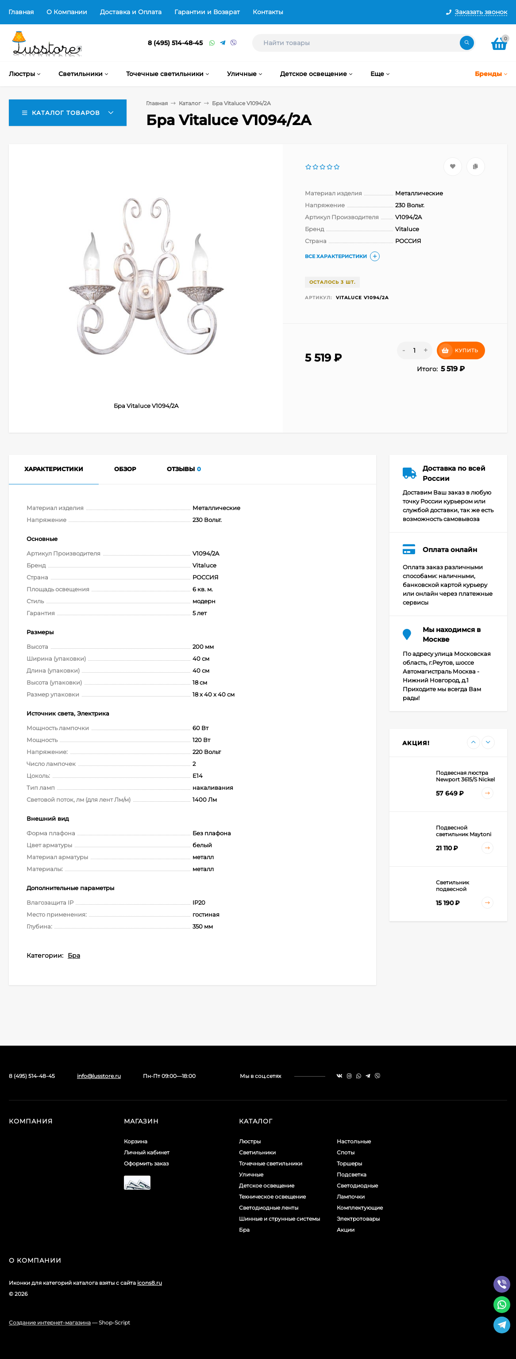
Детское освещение (266, 1185)
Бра (74, 955)
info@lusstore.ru (99, 1076)
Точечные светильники (270, 1163)
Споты (345, 1152)
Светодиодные (357, 1185)
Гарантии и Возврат (207, 12)
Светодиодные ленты (268, 1207)
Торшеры (349, 1163)
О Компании (66, 12)
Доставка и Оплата (131, 12)
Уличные (251, 1174)
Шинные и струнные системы (279, 1218)
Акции (345, 1229)
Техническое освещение (272, 1196)
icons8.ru (149, 1282)
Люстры (250, 1141)
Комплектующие (360, 1207)
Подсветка (351, 1174)
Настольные (354, 1141)
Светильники (257, 1152)
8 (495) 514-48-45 (175, 43)
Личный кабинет (146, 1152)
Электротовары (358, 1218)
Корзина (135, 1141)
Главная (21, 12)
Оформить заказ (146, 1163)
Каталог (190, 103)
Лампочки (351, 1196)
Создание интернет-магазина (50, 1322)
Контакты (268, 12)
